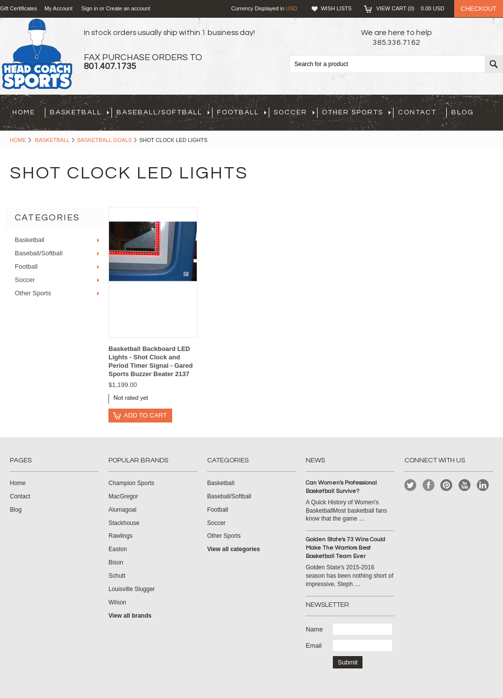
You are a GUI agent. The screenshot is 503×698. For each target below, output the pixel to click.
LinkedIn (483, 485)
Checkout (479, 8)
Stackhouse (124, 523)
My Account (58, 8)
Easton (117, 549)
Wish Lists (336, 8)
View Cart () (410, 8)
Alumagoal (122, 509)
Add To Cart (145, 415)
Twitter (410, 485)
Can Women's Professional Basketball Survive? (341, 487)
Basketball (79, 112)
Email (314, 645)
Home (18, 140)
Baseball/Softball (163, 112)
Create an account (128, 8)
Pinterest (446, 485)
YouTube (465, 485)
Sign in (89, 8)
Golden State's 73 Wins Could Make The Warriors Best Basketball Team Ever (345, 547)
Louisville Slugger (131, 589)
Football (241, 112)
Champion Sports (131, 483)
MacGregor (123, 496)
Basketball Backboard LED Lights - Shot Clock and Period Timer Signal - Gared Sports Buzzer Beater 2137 (150, 361)
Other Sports (356, 112)
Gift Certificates (18, 8)
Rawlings (120, 535)
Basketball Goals (104, 140)
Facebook (429, 485)
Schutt (116, 575)
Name (314, 629)
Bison (115, 562)
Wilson (117, 602)
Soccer (294, 112)
